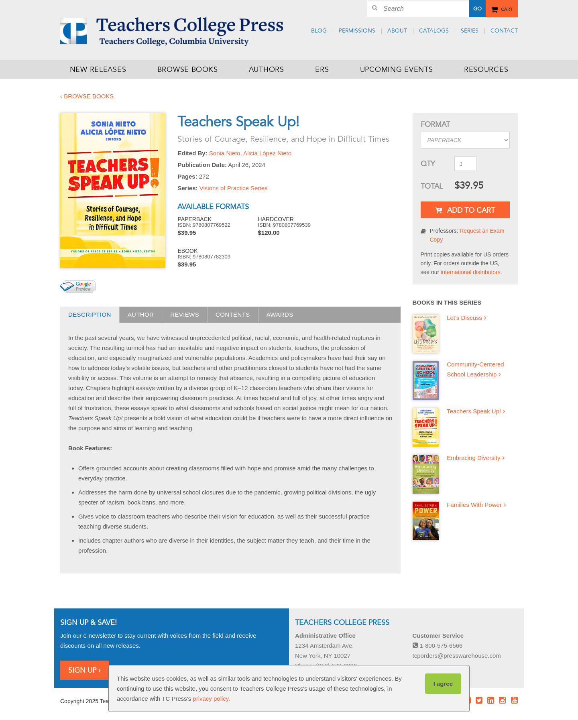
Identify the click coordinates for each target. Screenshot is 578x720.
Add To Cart (465, 210)
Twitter (478, 700)
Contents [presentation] (233, 314)
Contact (504, 30)
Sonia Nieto (224, 153)
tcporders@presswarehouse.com (457, 655)
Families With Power (474, 504)
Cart (506, 8)
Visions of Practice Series (233, 188)
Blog (319, 30)
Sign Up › (84, 670)
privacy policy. (211, 698)
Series (469, 30)
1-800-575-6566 (438, 645)
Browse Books (187, 69)
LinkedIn (491, 700)
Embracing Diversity (473, 457)
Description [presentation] (89, 314)
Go (477, 9)
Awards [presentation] (280, 314)
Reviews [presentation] (184, 314)
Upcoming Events (396, 69)
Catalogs (434, 30)
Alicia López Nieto (267, 153)
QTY (428, 163)
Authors (266, 69)
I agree (443, 683)
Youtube (514, 700)
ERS (322, 69)
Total (432, 186)
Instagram (502, 700)
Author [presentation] (141, 314)
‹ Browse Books (87, 96)
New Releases (98, 69)
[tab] (90, 315)
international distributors (471, 272)
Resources (486, 69)
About (397, 30)
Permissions (357, 30)
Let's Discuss (464, 317)
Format (435, 124)
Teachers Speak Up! (474, 411)
